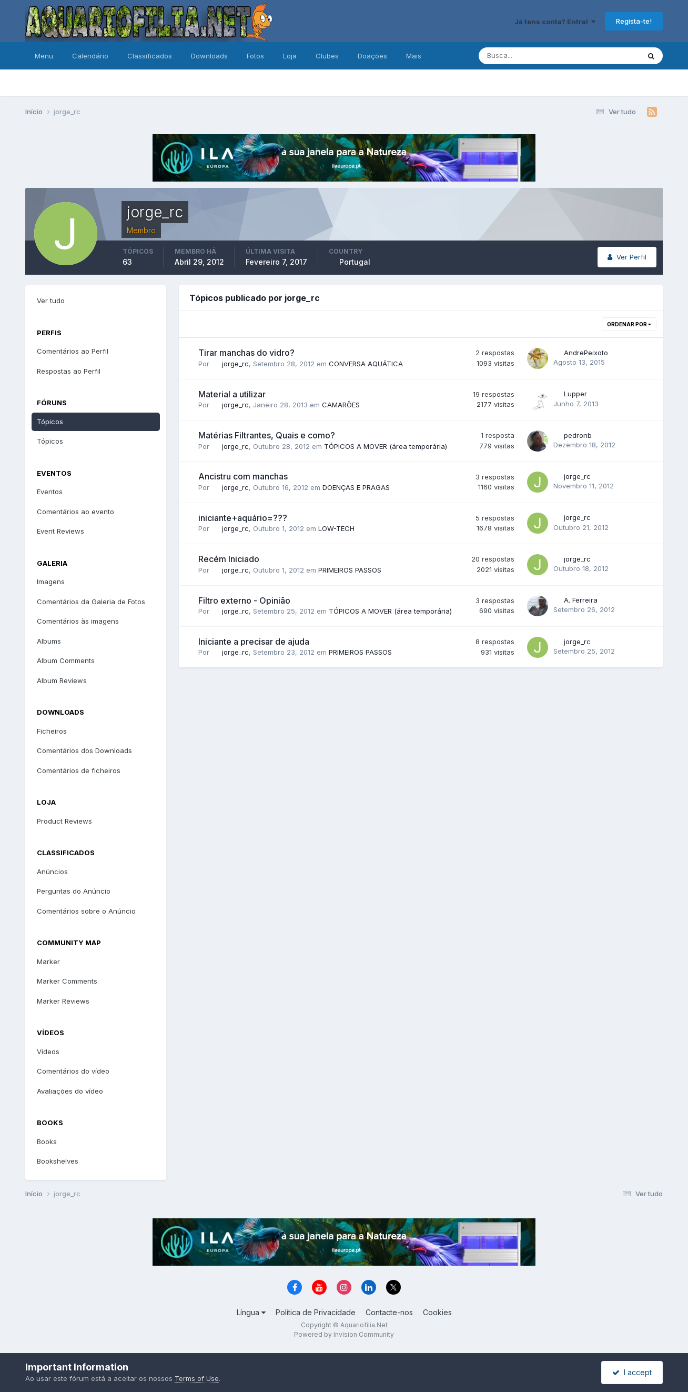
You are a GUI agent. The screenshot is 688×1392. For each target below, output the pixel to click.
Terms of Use (197, 1378)
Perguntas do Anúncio (73, 891)
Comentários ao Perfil (72, 351)
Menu (44, 56)
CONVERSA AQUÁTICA (366, 363)
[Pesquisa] (525, 55)
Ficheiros (52, 731)
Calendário (90, 56)
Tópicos (50, 421)
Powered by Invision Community (344, 1334)
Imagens (51, 581)
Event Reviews (60, 531)
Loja (290, 56)
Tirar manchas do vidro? (246, 352)
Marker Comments (67, 981)
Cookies (437, 1312)
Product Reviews (64, 821)
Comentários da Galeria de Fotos (91, 601)
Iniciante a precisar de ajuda (253, 641)
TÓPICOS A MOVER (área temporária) (385, 446)
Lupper (575, 393)
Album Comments (66, 660)
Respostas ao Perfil (68, 371)
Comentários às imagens (78, 621)
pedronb (578, 435)
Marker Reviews (63, 1001)
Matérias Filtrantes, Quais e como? (266, 435)
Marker (48, 961)
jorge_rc (235, 363)
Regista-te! (634, 21)
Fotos (255, 56)
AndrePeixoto (586, 352)
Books (47, 1141)
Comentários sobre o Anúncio (86, 911)
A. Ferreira (581, 600)
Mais (413, 56)
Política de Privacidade (316, 1312)
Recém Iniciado (228, 559)
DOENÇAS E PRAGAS (356, 487)
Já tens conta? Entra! (554, 21)
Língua (251, 1312)
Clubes (327, 56)
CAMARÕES (341, 404)
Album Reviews (62, 680)
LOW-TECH (336, 528)
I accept (632, 1372)
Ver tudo (51, 300)
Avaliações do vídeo (70, 1091)
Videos (48, 1051)
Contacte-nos (389, 1312)
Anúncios (52, 871)
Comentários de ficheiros (78, 770)
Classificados (149, 56)
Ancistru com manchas (243, 476)
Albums (49, 641)
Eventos (50, 491)
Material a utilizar (232, 394)
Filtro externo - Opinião (244, 600)
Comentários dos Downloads (84, 750)
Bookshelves (57, 1161)
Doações (372, 56)
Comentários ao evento (75, 511)
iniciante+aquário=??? (242, 518)
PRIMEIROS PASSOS (349, 570)
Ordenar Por (629, 324)
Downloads (209, 56)
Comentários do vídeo (73, 1071)
